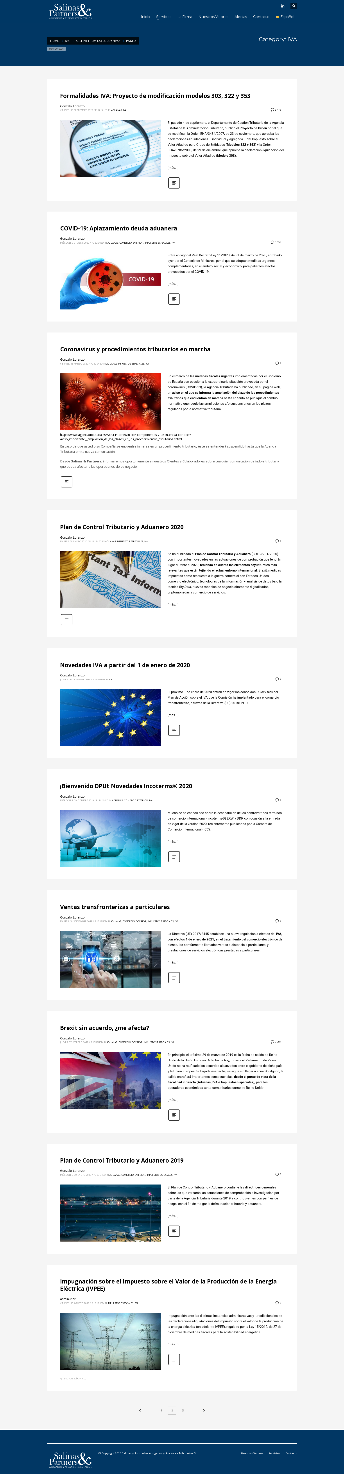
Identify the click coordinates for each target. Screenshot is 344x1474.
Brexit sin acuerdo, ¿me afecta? (104, 1028)
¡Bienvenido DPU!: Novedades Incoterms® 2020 (126, 786)
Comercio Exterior (131, 242)
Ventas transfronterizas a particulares (115, 907)
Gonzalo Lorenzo (72, 106)
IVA (124, 110)
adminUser (67, 1299)
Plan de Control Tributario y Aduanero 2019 (122, 1160)
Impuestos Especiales (157, 242)
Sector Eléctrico (75, 1378)
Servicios (274, 1453)
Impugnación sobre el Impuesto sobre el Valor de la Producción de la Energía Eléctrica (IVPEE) (168, 1285)
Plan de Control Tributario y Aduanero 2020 (122, 527)
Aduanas (116, 110)
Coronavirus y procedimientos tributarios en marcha (135, 349)
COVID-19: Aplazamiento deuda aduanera (118, 228)
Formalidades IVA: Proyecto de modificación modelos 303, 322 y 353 (155, 96)
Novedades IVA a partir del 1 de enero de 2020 (125, 665)
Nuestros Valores (252, 1453)
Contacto (291, 1453)
